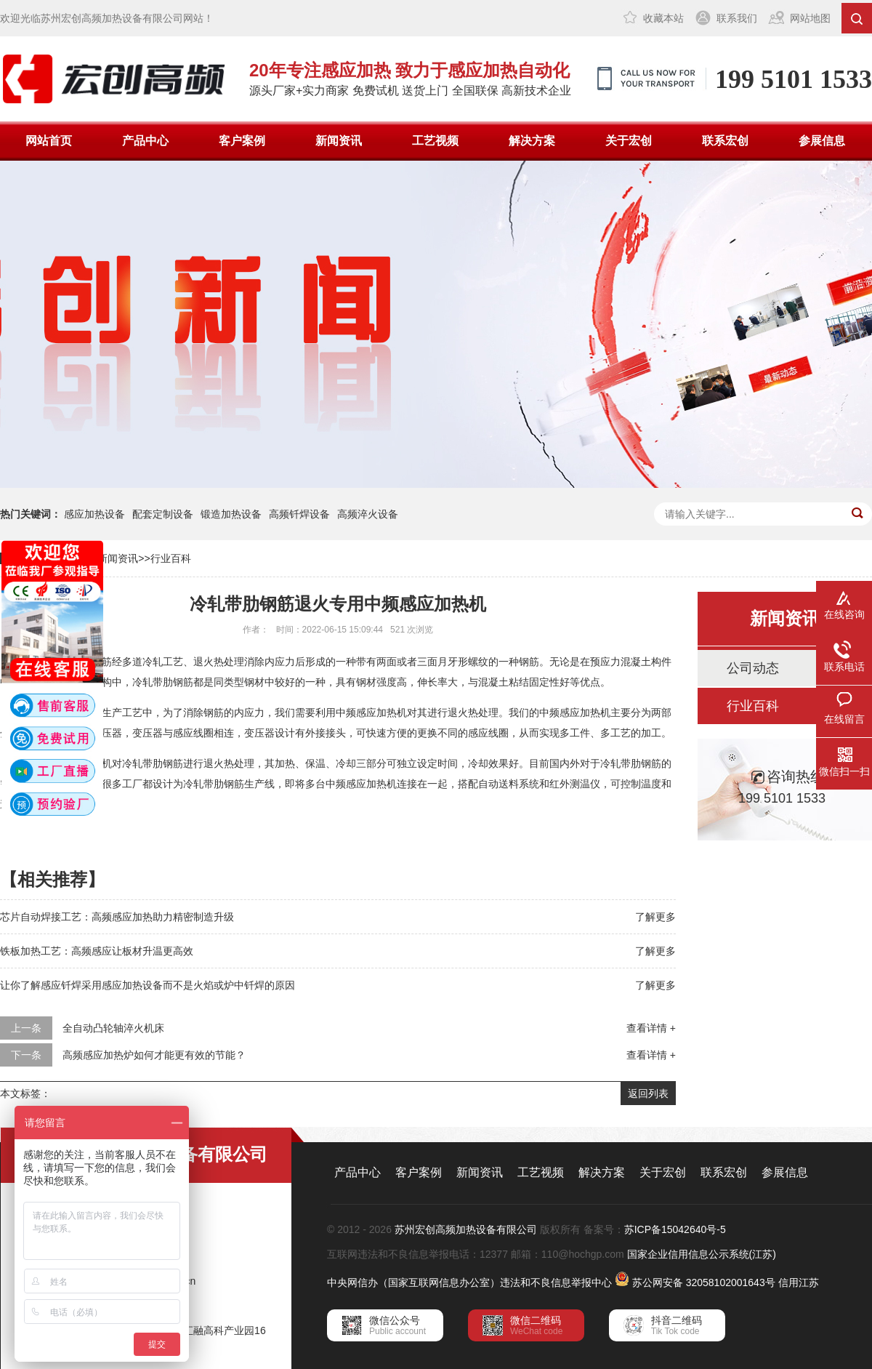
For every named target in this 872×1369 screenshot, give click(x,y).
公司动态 (753, 668)
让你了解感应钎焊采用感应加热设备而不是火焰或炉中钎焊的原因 (147, 985)
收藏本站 (663, 18)
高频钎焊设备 (299, 514)
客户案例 (242, 141)
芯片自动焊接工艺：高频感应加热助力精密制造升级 (117, 917)
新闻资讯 (338, 141)
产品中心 (145, 141)
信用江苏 (798, 1282)
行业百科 (170, 558)
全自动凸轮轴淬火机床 (113, 1028)
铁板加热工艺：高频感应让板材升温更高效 (96, 951)
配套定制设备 (162, 514)
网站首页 (48, 141)
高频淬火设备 (367, 514)
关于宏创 (628, 141)
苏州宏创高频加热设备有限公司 (466, 1229)
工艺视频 (435, 141)
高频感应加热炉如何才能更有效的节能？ (154, 1055)
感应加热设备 (94, 514)
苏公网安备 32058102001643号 (703, 1282)
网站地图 (810, 18)
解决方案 (532, 141)
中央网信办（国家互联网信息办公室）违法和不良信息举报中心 (469, 1282)
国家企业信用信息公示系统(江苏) (701, 1254)
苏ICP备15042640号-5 (675, 1229)
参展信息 (822, 141)
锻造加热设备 (231, 514)
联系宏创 (725, 141)
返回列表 (648, 1093)
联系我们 (736, 18)
